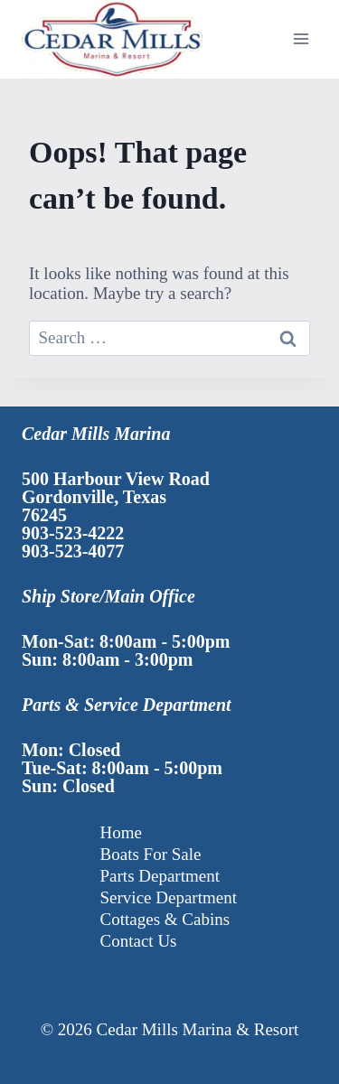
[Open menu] (300, 39)
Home (121, 832)
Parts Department (160, 875)
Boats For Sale (151, 854)
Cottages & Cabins (165, 919)
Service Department (168, 897)
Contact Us (138, 940)
